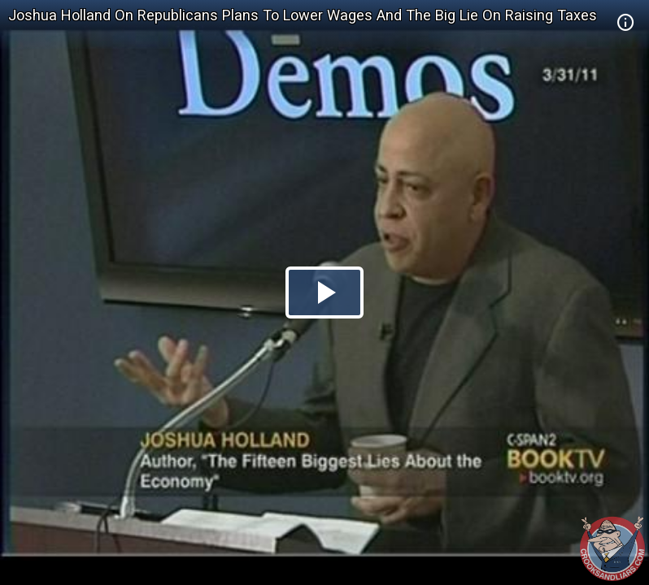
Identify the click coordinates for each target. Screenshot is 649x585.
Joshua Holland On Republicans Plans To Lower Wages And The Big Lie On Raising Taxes (302, 15)
